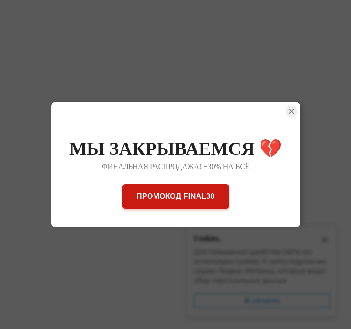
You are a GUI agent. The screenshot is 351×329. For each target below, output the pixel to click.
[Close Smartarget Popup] (291, 111)
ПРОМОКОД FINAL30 (176, 196)
